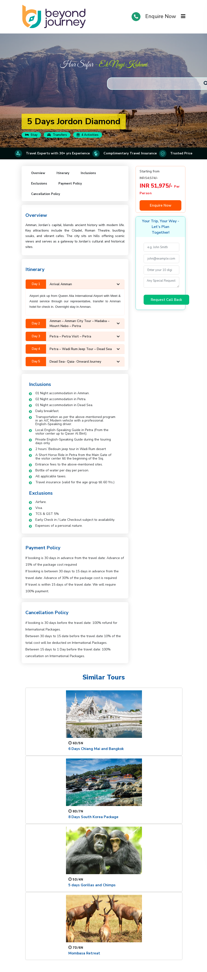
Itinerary (62, 173)
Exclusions (39, 183)
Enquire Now (160, 16)
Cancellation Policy (45, 194)
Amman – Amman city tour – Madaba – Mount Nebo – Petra (73, 323)
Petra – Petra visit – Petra (73, 336)
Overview (38, 173)
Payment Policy (70, 183)
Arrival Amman (73, 284)
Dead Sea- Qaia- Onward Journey (73, 361)
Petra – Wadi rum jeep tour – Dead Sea (73, 349)
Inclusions (88, 173)
